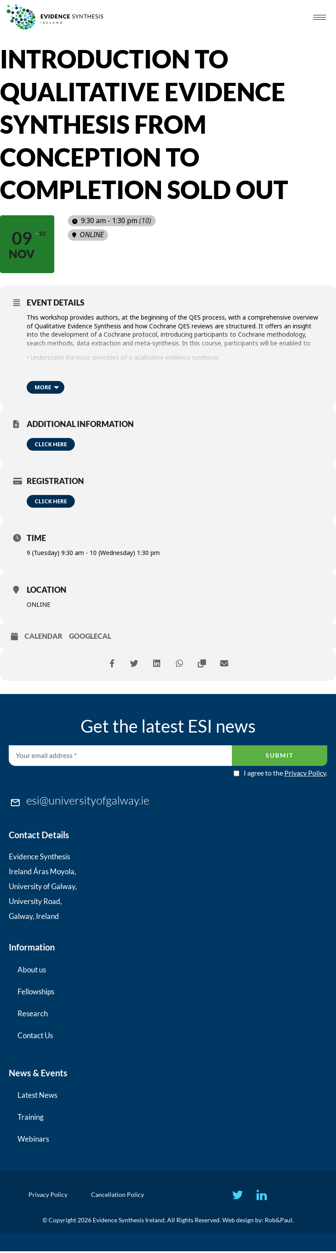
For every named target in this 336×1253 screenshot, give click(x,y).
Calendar (43, 636)
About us (32, 969)
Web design (238, 1221)
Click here (51, 444)
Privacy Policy (305, 773)
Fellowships (36, 991)
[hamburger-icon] (319, 17)
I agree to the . (285, 772)
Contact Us (35, 1035)
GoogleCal (90, 636)
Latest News (37, 1095)
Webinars (33, 1138)
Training (31, 1116)
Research (33, 1013)
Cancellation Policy (118, 1195)
